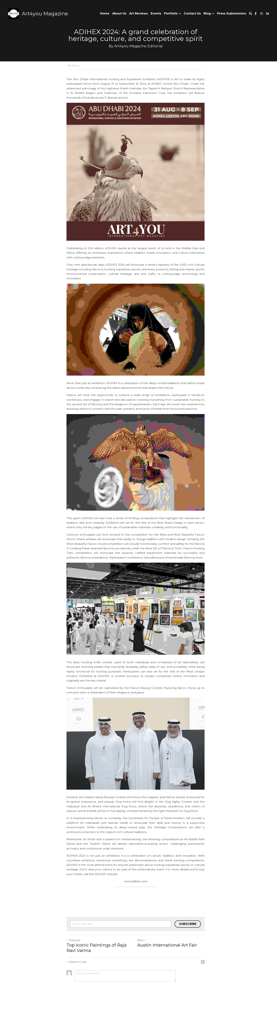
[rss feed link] (209, 974)
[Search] (250, 13)
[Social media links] (256, 13)
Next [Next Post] (144, 952)
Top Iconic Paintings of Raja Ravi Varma (97, 960)
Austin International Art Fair (170, 957)
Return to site (77, 974)
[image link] (13, 13)
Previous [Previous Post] (73, 952)
